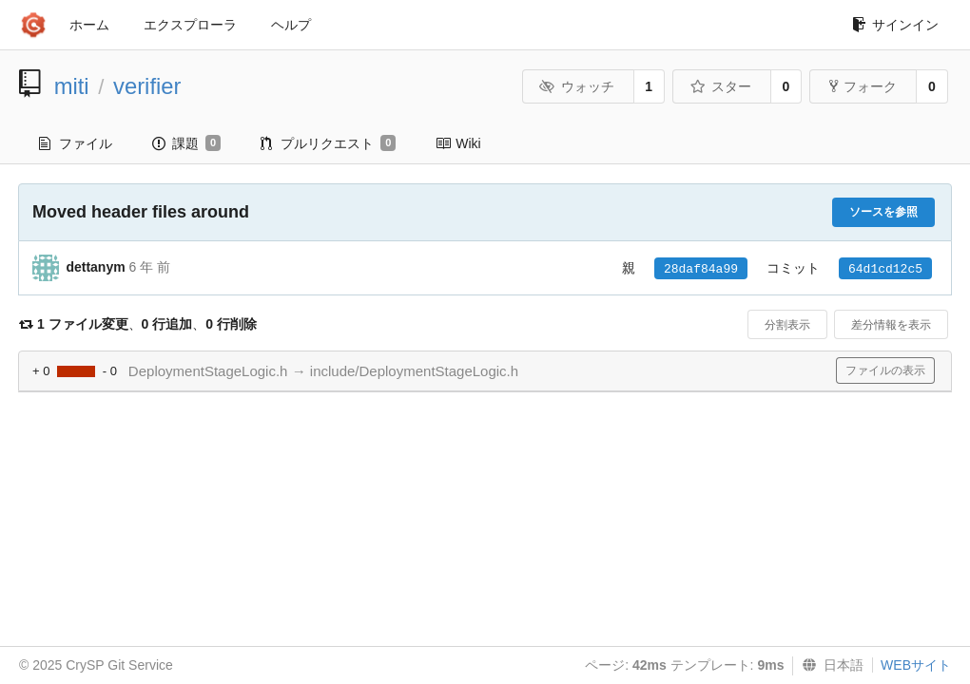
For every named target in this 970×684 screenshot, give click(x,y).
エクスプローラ (190, 24)
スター (720, 86)
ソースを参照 (883, 211)
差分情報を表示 (891, 325)
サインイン (895, 24)
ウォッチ (576, 86)
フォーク (863, 86)
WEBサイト (916, 665)
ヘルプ (291, 24)
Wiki (458, 143)
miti (71, 86)
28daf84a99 (701, 269)
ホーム (89, 24)
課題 (186, 143)
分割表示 (787, 325)
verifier (147, 86)
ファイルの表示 (885, 370)
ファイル (75, 143)
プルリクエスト (328, 143)
